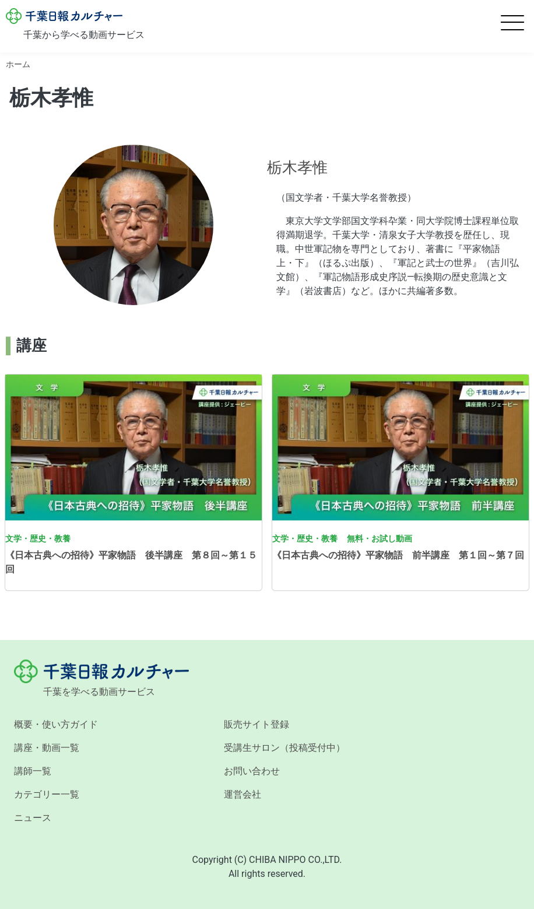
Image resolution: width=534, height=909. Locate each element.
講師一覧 (32, 771)
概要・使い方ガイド (56, 724)
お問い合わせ (252, 771)
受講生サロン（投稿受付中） (284, 747)
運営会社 (242, 794)
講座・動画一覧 (46, 747)
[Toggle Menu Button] (512, 23)
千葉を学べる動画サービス (99, 691)
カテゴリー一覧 (46, 794)
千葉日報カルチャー (64, 16)
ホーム (18, 64)
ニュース (32, 817)
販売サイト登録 (256, 724)
